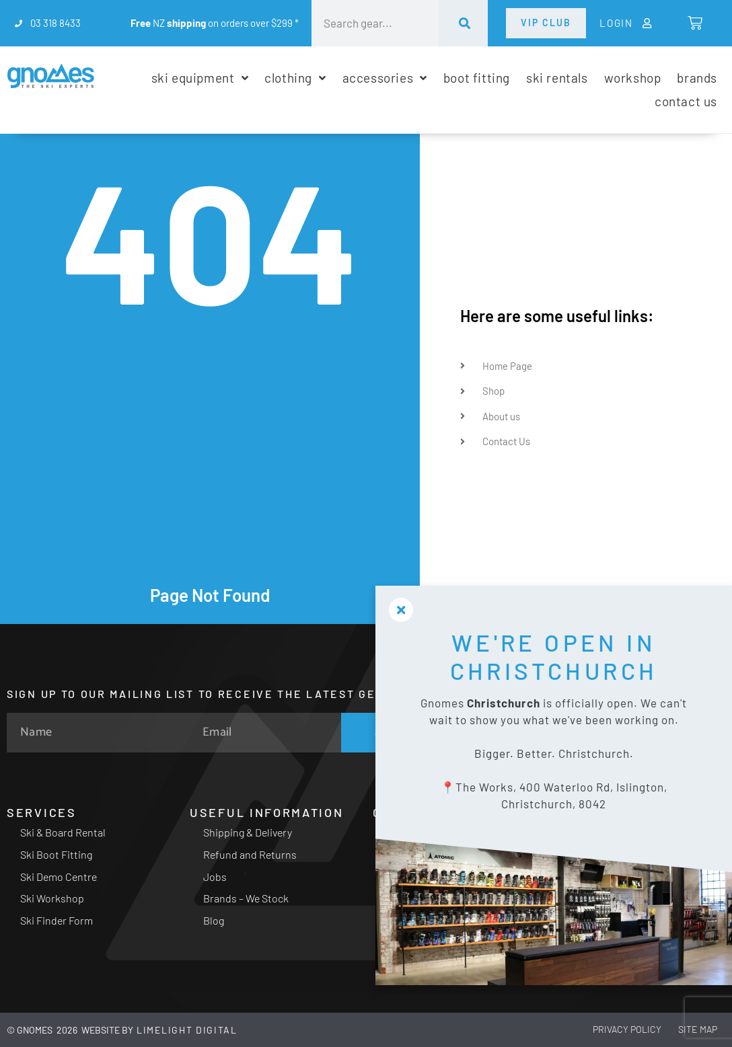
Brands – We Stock (246, 898)
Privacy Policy (611, 1029)
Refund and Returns (250, 854)
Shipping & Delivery (247, 832)
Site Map (692, 1029)
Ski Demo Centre (58, 876)
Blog (213, 920)
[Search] (463, 23)
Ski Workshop (52, 898)
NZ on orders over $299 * (215, 23)
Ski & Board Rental (63, 832)
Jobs (215, 876)
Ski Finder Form (56, 920)
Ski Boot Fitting (56, 854)
